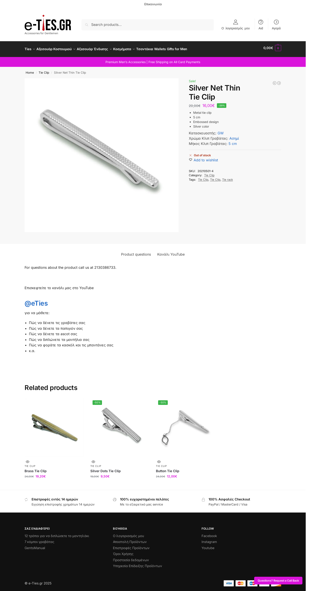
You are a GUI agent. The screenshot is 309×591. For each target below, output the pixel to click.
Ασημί (234, 136)
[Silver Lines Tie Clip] (279, 80)
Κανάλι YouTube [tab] (171, 252)
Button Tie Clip (167, 468)
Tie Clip (44, 70)
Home (30, 70)
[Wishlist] (206, 157)
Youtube (208, 545)
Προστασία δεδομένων (131, 557)
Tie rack (227, 177)
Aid (261, 28)
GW (221, 130)
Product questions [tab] (136, 252)
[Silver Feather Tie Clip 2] (274, 80)
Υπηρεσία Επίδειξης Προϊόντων (137, 563)
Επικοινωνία (153, 4)
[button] (272, 48)
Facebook (209, 533)
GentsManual (35, 545)
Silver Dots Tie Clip (105, 468)
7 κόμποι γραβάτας (39, 539)
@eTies (36, 301)
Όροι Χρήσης (123, 551)
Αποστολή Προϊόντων (130, 539)
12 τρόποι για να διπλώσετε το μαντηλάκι (57, 533)
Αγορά (276, 28)
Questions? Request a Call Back (278, 580)
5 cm (233, 141)
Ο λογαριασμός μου (235, 28)
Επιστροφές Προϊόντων (131, 545)
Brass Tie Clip (35, 468)
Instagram (209, 539)
